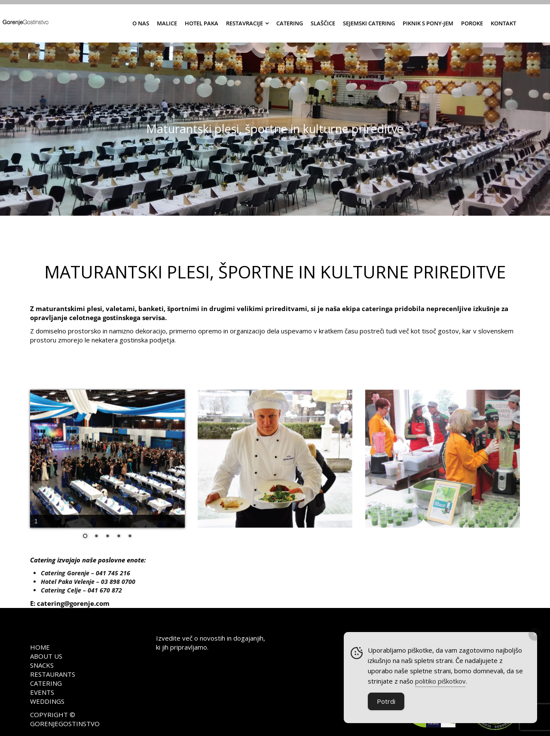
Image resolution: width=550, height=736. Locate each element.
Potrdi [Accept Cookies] (386, 702)
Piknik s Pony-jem (428, 23)
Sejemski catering (369, 23)
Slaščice (323, 23)
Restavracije (244, 23)
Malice (167, 23)
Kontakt (503, 23)
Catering (289, 23)
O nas (140, 23)
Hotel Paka (201, 23)
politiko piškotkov (440, 682)
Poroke (472, 23)
